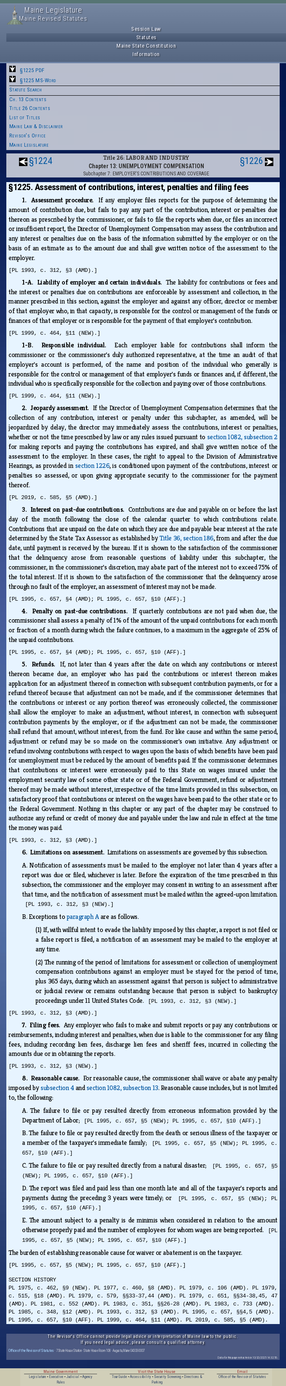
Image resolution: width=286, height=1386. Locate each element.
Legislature (37, 1377)
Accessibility (140, 1377)
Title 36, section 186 (186, 538)
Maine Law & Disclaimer (36, 126)
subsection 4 (57, 1087)
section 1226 (92, 465)
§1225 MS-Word (38, 80)
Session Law (146, 29)
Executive (56, 1377)
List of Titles (24, 117)
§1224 (40, 161)
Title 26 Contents (30, 108)
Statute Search (25, 89)
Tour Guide (119, 1377)
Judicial (72, 1377)
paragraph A (83, 916)
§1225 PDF (32, 70)
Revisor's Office (27, 135)
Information (146, 54)
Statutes (146, 37)
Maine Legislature (29, 145)
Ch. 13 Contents (28, 99)
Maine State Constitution (146, 46)
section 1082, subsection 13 (122, 1087)
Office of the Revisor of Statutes (31, 1350)
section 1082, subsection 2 (242, 436)
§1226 (251, 161)
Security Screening (167, 1377)
